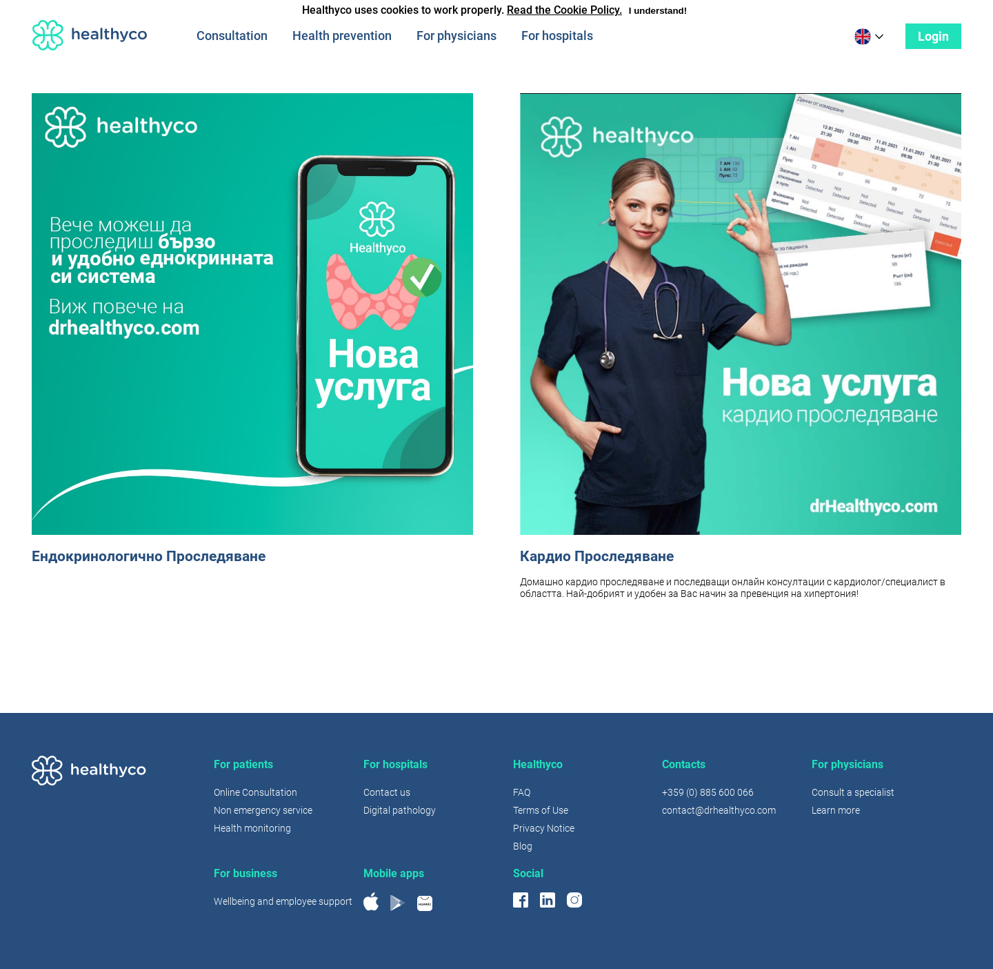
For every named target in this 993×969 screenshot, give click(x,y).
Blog (522, 846)
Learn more (836, 810)
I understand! (658, 11)
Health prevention (342, 35)
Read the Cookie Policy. (564, 10)
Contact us (386, 792)
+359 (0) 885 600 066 (708, 792)
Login (933, 36)
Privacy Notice (543, 828)
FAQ (521, 792)
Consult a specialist (853, 792)
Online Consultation (255, 792)
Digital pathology (399, 810)
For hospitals (557, 35)
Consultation (232, 35)
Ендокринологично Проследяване (148, 556)
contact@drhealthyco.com (719, 810)
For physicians (456, 35)
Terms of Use (540, 810)
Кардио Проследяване (597, 556)
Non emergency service (263, 810)
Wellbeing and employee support (283, 901)
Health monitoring (252, 828)
